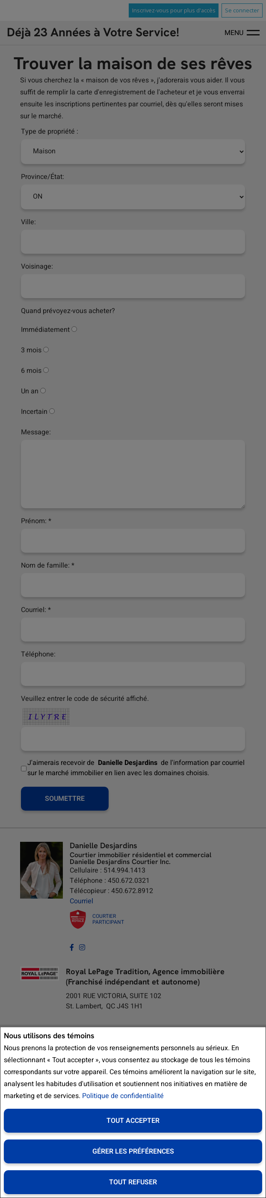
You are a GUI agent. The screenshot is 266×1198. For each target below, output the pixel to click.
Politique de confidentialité (123, 1096)
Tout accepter (133, 1121)
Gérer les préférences (133, 1151)
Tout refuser (133, 1182)
